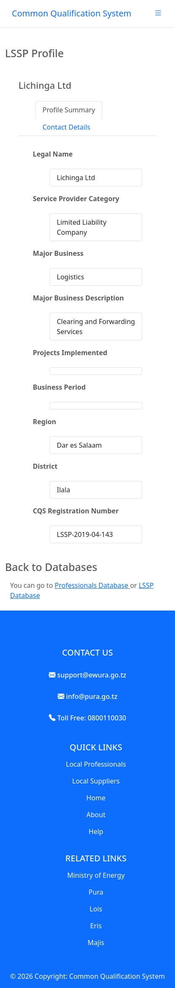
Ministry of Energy (96, 875)
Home (96, 797)
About (95, 814)
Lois (96, 909)
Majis (96, 942)
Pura (96, 892)
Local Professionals (96, 764)
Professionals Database (92, 585)
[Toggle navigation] (158, 15)
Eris (95, 925)
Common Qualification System (71, 13)
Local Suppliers (96, 781)
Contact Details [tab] (66, 127)
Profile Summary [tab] (68, 109)
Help (96, 831)
